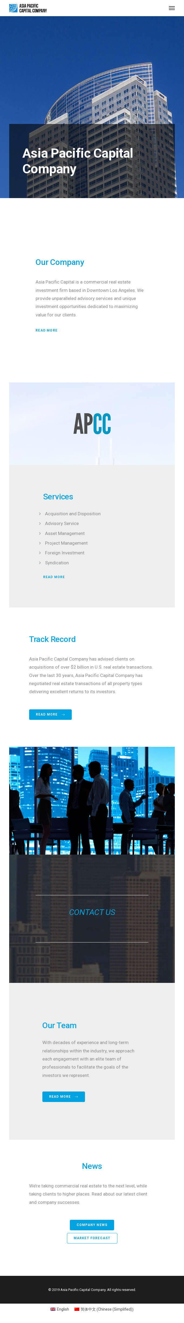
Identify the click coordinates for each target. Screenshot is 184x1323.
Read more (50, 714)
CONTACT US (92, 912)
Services (58, 496)
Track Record (52, 639)
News (92, 1166)
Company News (92, 1225)
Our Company (60, 262)
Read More (46, 330)
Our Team (59, 1025)
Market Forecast (92, 1238)
